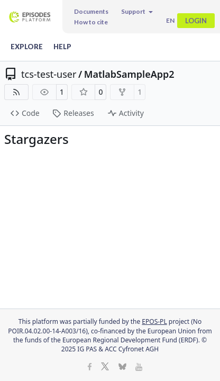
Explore (27, 46)
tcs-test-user (48, 74)
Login (196, 20)
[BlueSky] (122, 367)
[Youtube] (138, 367)
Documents (91, 11)
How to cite (91, 22)
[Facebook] (89, 367)
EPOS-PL (154, 321)
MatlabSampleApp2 (129, 74)
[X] (105, 367)
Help (62, 46)
